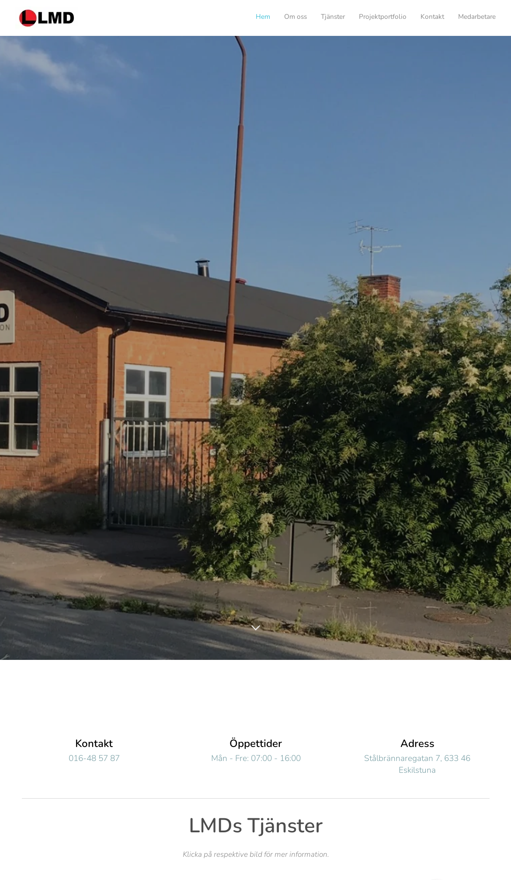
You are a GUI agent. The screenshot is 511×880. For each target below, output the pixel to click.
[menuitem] (428, 18)
